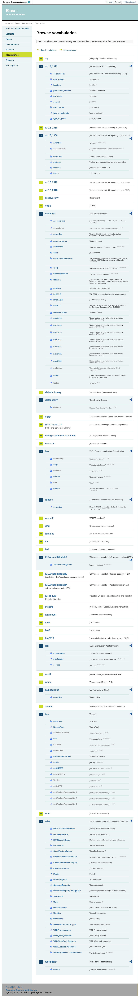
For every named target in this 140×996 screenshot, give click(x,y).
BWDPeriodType (60, 834)
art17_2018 (51, 190)
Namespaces (11, 65)
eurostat (49, 443)
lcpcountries (59, 653)
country (56, 969)
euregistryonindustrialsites (60, 435)
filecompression (60, 274)
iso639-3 (57, 288)
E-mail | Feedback (14, 987)
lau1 (47, 622)
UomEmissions (60, 908)
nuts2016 (57, 347)
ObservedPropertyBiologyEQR (67, 891)
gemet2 (49, 518)
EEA (17, 2)
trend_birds (58, 107)
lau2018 (49, 638)
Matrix (56, 874)
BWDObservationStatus (64, 829)
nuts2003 (57, 318)
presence (57, 96)
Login (111, 2)
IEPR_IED (50, 596)
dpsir (55, 253)
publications (52, 690)
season (56, 102)
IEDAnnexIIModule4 (56, 585)
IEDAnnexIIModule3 (56, 574)
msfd (48, 674)
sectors (56, 665)
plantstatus (58, 659)
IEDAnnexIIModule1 (56, 557)
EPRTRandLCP (53, 424)
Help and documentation (17, 28)
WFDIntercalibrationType (64, 924)
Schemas (9, 49)
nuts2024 (57, 361)
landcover (50, 614)
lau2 (47, 630)
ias (46, 541)
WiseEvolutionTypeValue (64, 947)
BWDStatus (58, 845)
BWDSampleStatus (61, 840)
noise (48, 682)
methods (57, 162)
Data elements (12, 44)
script (55, 376)
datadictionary (53, 392)
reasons (57, 168)
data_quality (58, 79)
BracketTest (58, 727)
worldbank (51, 962)
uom (47, 813)
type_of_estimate (61, 113)
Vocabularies (12, 55)
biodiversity (51, 198)
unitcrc (56, 488)
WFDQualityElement (62, 936)
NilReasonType (60, 312)
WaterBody (58, 919)
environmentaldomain (63, 258)
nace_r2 (56, 305)
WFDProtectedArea (62, 930)
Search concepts (70, 50)
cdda (48, 205)
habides (49, 533)
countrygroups (60, 241)
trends (56, 173)
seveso (49, 706)
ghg (47, 526)
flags (55, 464)
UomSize (57, 913)
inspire (49, 607)
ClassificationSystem (62, 851)
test (47, 714)
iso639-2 (57, 280)
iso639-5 (57, 294)
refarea (56, 476)
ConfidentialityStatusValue (65, 857)
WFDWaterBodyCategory (64, 941)
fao (47, 451)
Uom (55, 902)
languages (58, 300)
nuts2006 (57, 325)
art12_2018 (51, 127)
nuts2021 (57, 354)
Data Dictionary (27, 23)
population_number (62, 90)
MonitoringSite (60, 879)
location (57, 85)
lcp (47, 646)
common (50, 213)
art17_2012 (51, 182)
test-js (56, 762)
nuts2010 (57, 332)
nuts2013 (57, 339)
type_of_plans (59, 119)
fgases (49, 499)
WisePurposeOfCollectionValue (67, 952)
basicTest (57, 721)
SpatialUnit (58, 896)
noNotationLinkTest (62, 756)
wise (47, 821)
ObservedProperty (61, 885)
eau (55, 739)
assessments (59, 221)
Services (9, 60)
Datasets (9, 34)
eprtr (48, 416)
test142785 (58, 768)
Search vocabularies (48, 50)
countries (57, 156)
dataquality (51, 400)
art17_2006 (51, 135)
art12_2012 (51, 66)
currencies (58, 247)
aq (46, 58)
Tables (8, 39)
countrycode (59, 74)
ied (47, 549)
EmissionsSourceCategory (65, 863)
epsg (55, 268)
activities (57, 143)
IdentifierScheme (61, 868)
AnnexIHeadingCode (62, 564)
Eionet (17, 23)
